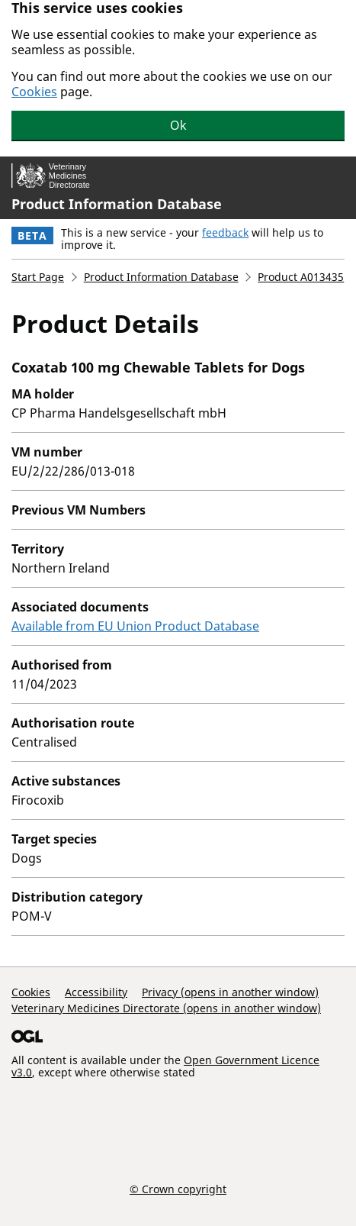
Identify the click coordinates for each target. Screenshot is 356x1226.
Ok (178, 125)
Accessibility (96, 992)
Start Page (37, 276)
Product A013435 (301, 276)
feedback (225, 232)
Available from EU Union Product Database (135, 626)
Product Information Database (116, 203)
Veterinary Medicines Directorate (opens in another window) (166, 1008)
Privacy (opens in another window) (230, 992)
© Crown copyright (178, 1188)
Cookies (34, 91)
